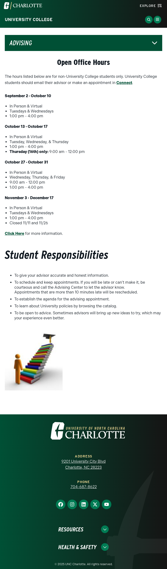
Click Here (14, 233)
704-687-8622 (83, 486)
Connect (124, 82)
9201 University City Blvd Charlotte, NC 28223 (83, 464)
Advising (21, 43)
